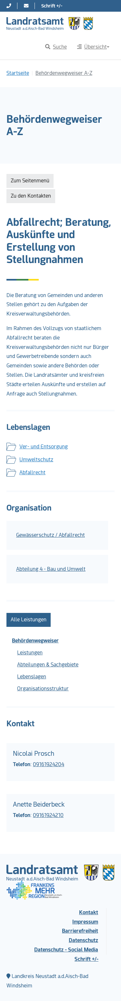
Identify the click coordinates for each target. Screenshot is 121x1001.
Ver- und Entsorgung (43, 446)
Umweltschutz (36, 459)
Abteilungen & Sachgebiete (47, 665)
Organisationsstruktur (43, 688)
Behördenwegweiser (35, 641)
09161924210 (48, 815)
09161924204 (48, 764)
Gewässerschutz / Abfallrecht (50, 535)
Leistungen (30, 653)
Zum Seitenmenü (30, 181)
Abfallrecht (32, 472)
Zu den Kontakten (31, 196)
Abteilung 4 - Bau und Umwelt (51, 569)
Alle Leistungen (28, 619)
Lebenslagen (31, 676)
